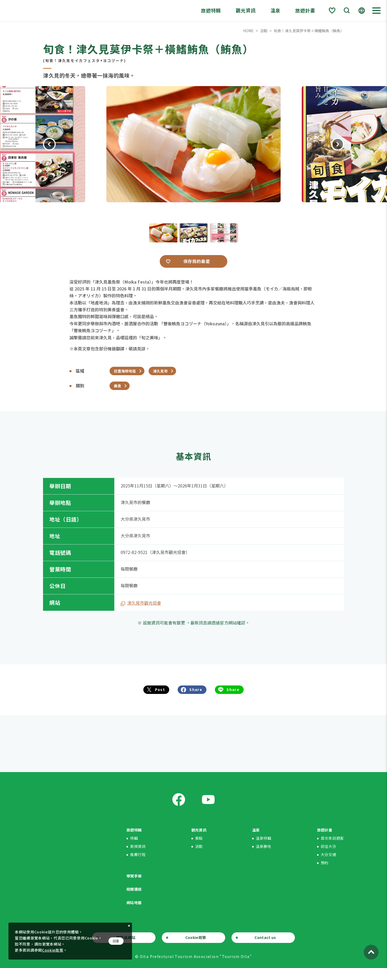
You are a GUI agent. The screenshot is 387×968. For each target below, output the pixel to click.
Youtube (208, 799)
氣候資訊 (138, 846)
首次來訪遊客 (332, 838)
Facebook (178, 799)
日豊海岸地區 (125, 371)
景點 (199, 838)
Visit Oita (44, 10)
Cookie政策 (195, 937)
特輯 (134, 838)
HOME (248, 30)
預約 (324, 862)
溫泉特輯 (263, 838)
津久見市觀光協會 (144, 603)
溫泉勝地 (263, 846)
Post (160, 689)
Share (195, 689)
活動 (263, 30)
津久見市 (160, 371)
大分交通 (328, 854)
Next (337, 144)
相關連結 (133, 889)
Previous (49, 144)
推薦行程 (138, 854)
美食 (117, 385)
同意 (116, 941)
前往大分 (328, 846)
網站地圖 (133, 902)
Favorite (332, 10)
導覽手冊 (133, 875)
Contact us (265, 937)
